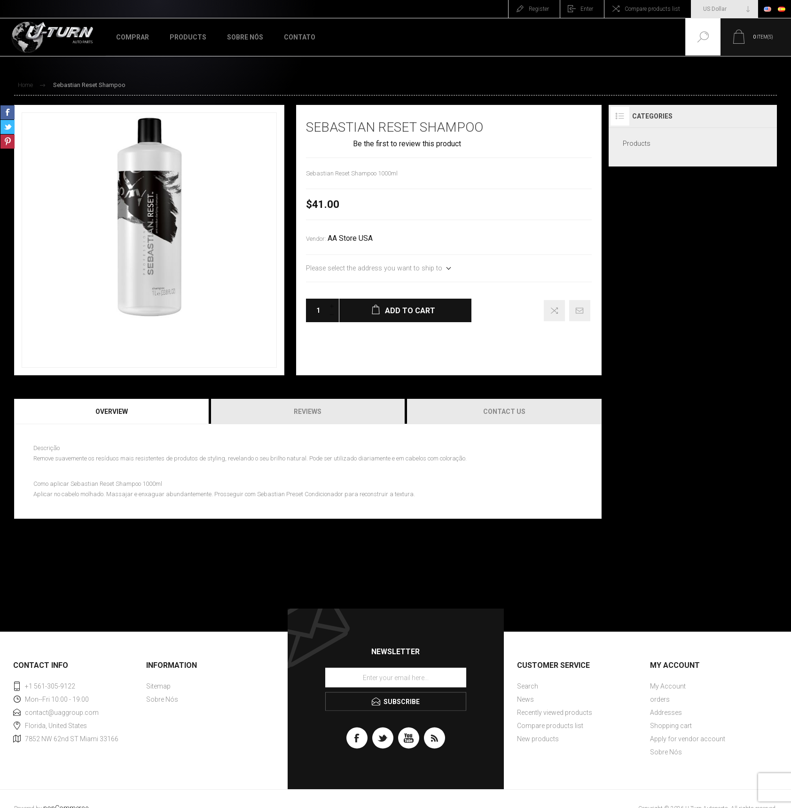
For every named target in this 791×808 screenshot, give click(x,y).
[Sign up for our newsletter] (395, 677)
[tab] (112, 411)
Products (636, 143)
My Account (668, 686)
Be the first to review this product (407, 144)
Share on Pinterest (7, 142)
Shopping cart (671, 725)
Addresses (666, 712)
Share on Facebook (7, 112)
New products (538, 739)
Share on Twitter (7, 127)
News (525, 699)
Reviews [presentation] (307, 411)
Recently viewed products (554, 712)
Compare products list (652, 9)
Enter (586, 9)
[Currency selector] (724, 9)
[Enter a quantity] (315, 310)
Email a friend (579, 310)
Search (527, 686)
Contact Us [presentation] (504, 411)
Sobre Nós (162, 699)
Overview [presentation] (111, 411)
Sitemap (158, 686)
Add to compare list (554, 310)
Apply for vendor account (687, 739)
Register (539, 9)
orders (660, 699)
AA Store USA (350, 238)
